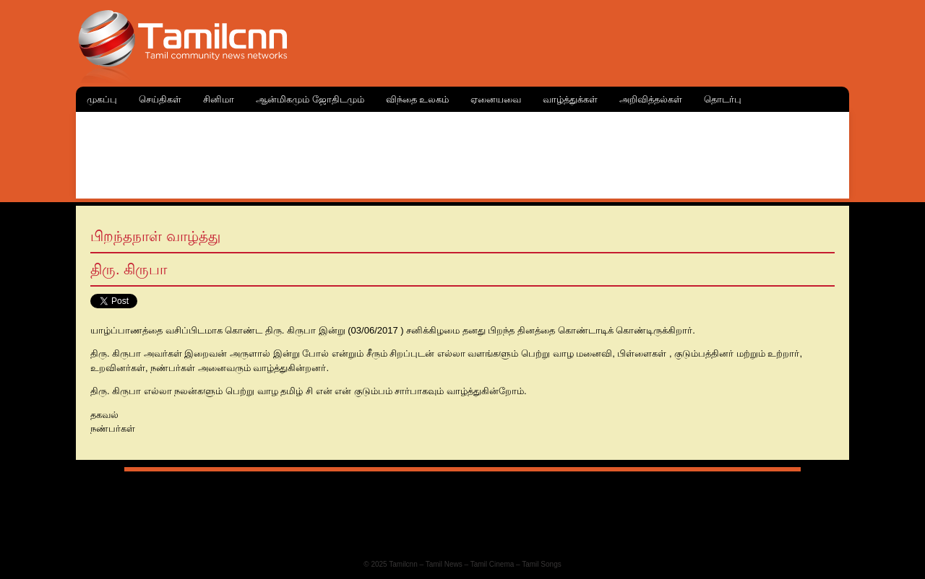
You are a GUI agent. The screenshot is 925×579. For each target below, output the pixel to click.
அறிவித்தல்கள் (650, 99)
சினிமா (218, 99)
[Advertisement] (462, 151)
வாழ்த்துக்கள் (570, 99)
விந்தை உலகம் (417, 99)
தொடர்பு (722, 99)
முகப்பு (102, 99)
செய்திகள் (160, 99)
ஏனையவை (495, 99)
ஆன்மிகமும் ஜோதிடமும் (310, 99)
